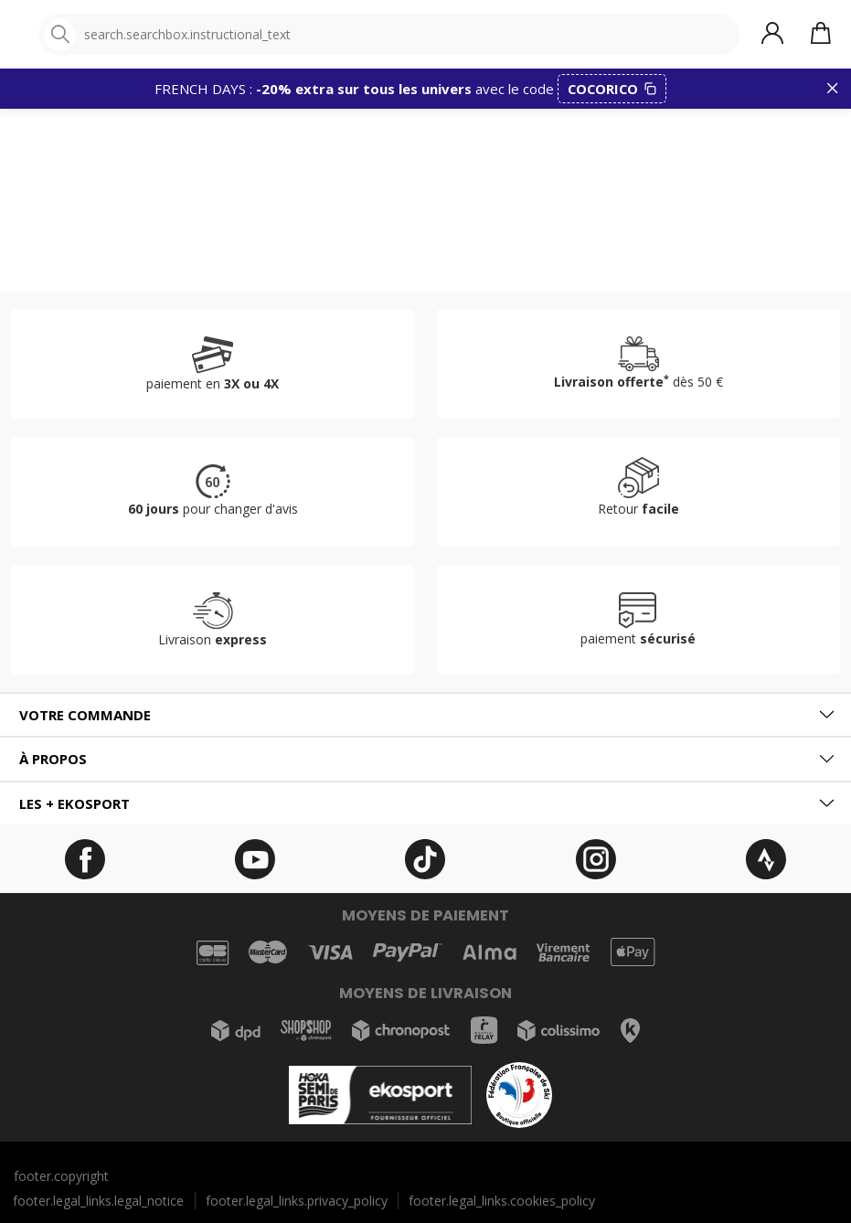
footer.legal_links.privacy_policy (297, 1200)
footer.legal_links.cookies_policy (502, 1200)
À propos (53, 759)
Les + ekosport (74, 803)
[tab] (425, 715)
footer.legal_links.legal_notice (98, 1200)
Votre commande (85, 715)
